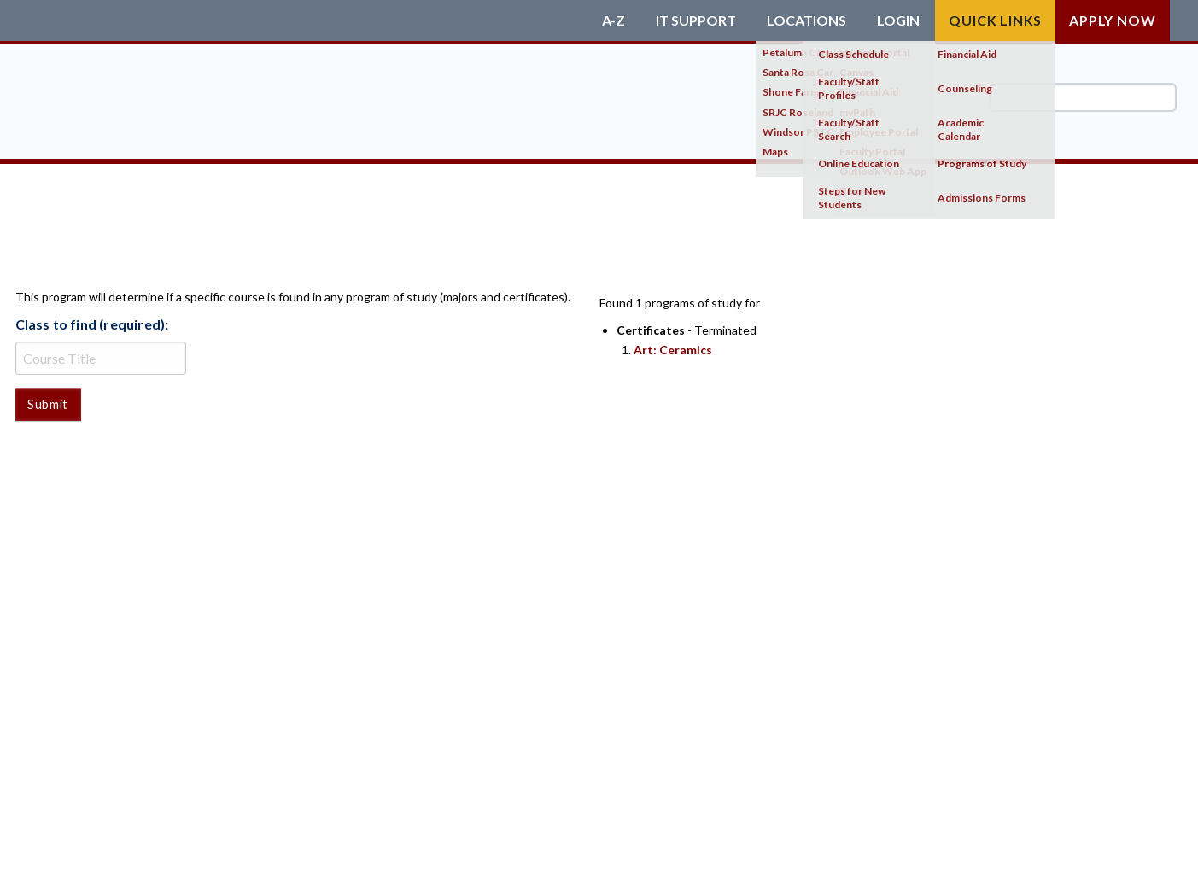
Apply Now (1112, 20)
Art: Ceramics (673, 349)
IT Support (696, 20)
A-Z (613, 20)
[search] (1083, 97)
